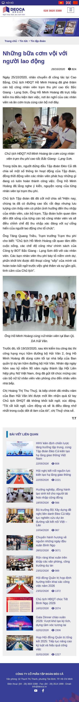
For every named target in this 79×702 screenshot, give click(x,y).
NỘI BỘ (8, 3)
